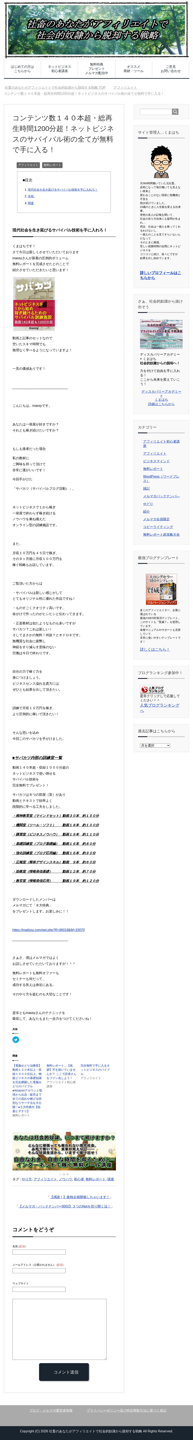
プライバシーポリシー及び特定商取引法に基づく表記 (126, 1410)
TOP (55, 87)
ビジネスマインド (156, 461)
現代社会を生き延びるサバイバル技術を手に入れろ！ (63, 189)
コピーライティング (158, 527)
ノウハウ (65, 1179)
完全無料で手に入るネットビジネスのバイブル (95, 1069)
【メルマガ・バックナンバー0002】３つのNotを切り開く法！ (64, 1206)
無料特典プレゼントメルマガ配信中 (96, 69)
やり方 (27, 1179)
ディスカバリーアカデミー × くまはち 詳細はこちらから (161, 398)
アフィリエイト (28, 165)
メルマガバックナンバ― (161, 496)
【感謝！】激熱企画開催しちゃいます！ (80, 1197)
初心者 (79, 1179)
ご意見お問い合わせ (171, 69)
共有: (31, 196)
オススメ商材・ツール (134, 69)
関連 (31, 203)
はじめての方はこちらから (22, 69)
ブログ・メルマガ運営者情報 (51, 1410)
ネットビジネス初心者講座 (59, 69)
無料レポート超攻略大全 (161, 534)
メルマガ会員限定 (156, 519)
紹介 (146, 511)
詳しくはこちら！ (155, 649)
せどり (148, 504)
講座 (110, 1179)
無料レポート (52, 165)
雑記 (146, 488)
